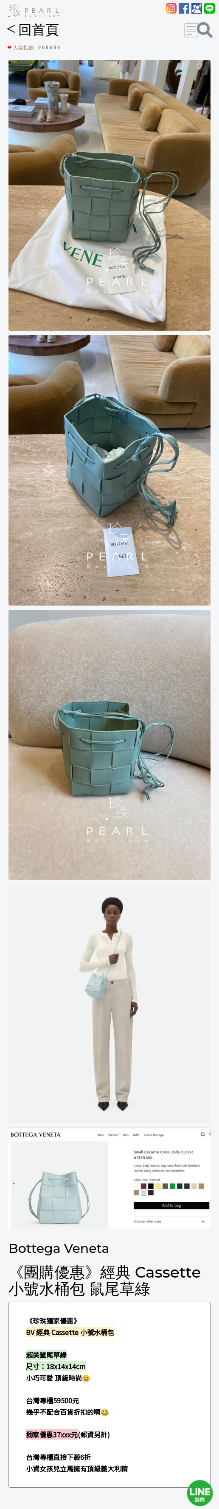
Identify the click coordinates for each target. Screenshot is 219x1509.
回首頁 (32, 30)
